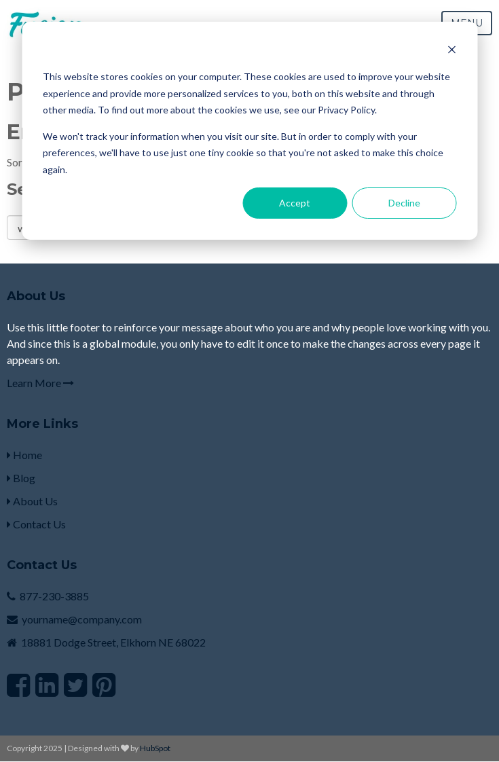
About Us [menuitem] (32, 500)
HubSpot (155, 748)
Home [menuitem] (24, 454)
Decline (404, 202)
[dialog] (249, 131)
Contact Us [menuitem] (36, 524)
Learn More (40, 382)
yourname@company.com (82, 619)
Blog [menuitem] (21, 477)
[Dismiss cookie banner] (451, 51)
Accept (294, 202)
